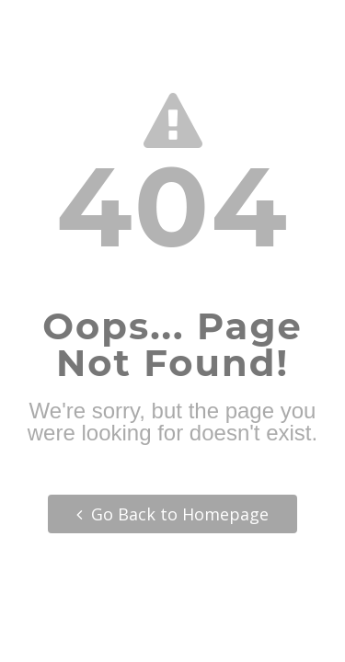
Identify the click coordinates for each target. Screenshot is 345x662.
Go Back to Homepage (172, 514)
